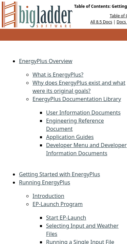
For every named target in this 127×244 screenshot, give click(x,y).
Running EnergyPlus (44, 182)
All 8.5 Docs (101, 22)
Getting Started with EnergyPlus (59, 174)
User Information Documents (83, 112)
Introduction (48, 196)
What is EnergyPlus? (58, 74)
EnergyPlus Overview (45, 61)
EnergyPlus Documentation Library (77, 99)
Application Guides (70, 137)
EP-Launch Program (58, 204)
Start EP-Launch (66, 217)
